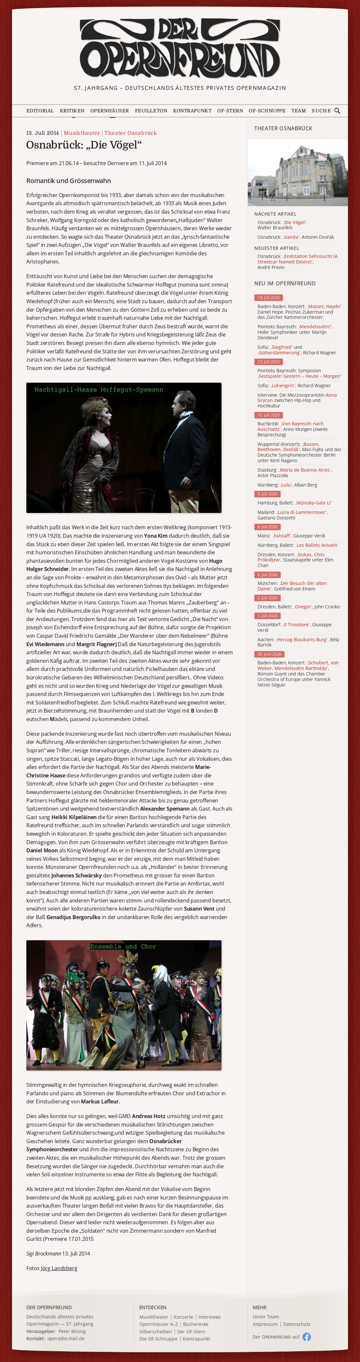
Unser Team (266, 1316)
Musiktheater (82, 133)
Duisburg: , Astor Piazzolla (295, 472)
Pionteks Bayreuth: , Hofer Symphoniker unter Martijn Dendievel (295, 332)
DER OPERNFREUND (49, 1307)
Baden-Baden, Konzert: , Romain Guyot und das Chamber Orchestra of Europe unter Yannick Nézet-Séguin (298, 674)
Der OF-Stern (191, 1332)
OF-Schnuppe (267, 110)
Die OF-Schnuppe (159, 1339)
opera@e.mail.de (66, 1338)
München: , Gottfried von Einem (292, 586)
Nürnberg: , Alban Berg (287, 485)
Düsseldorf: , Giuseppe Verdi (295, 627)
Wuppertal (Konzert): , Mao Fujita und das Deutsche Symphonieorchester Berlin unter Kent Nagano (299, 452)
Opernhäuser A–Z (159, 1324)
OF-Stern (230, 110)
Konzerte (183, 1317)
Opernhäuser (109, 110)
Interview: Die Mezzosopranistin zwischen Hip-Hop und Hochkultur (297, 400)
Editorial (40, 110)
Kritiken (72, 110)
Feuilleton (151, 110)
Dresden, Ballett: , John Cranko (299, 607)
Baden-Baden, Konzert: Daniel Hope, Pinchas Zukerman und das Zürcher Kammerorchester (299, 312)
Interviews (209, 1317)
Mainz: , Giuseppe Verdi (291, 536)
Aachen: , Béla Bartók (298, 642)
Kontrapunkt (192, 110)
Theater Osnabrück (130, 133)
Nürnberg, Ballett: (298, 545)
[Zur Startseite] (180, 48)
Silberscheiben (156, 1332)
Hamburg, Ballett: (295, 503)
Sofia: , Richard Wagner (294, 386)
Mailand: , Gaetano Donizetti (292, 515)
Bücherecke (195, 1324)
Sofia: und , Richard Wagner (297, 350)
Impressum (265, 1324)
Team (298, 110)
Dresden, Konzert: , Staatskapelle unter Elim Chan (296, 560)
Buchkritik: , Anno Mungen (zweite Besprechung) (293, 429)
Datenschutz (297, 1324)
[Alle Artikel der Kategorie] (297, 172)
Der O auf (276, 1337)
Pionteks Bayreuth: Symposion (299, 373)
